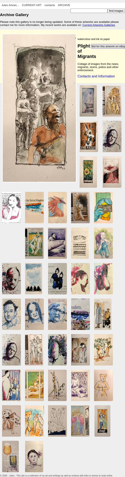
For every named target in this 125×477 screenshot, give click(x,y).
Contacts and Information (96, 76)
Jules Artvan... (10, 5)
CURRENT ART (32, 5)
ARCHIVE (64, 5)
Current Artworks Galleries (99, 25)
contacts (50, 5)
